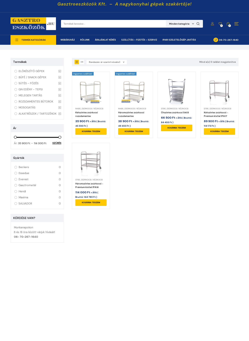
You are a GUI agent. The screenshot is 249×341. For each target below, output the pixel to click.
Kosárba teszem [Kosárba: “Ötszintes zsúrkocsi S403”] (177, 128)
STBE (163, 108)
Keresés (198, 24)
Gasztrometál (27, 185)
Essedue (24, 173)
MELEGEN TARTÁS (30, 95)
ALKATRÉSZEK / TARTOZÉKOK (37, 113)
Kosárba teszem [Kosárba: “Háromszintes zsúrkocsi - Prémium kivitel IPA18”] (91, 202)
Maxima (23, 197)
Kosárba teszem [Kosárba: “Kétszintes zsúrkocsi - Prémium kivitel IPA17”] (219, 131)
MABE (78, 108)
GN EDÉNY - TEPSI (31, 89)
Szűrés (56, 143)
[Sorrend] (107, 62)
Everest (23, 179)
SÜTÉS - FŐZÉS (28, 83)
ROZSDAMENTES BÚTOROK (36, 101)
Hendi (22, 191)
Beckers (24, 167)
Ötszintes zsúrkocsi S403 (175, 112)
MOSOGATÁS (27, 107)
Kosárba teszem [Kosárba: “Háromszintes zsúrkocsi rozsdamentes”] (134, 131)
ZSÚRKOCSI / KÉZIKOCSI (92, 108)
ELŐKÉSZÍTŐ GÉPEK (31, 71)
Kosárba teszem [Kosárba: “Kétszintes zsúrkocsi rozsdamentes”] (91, 131)
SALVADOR (25, 203)
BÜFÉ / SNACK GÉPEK (32, 77)
